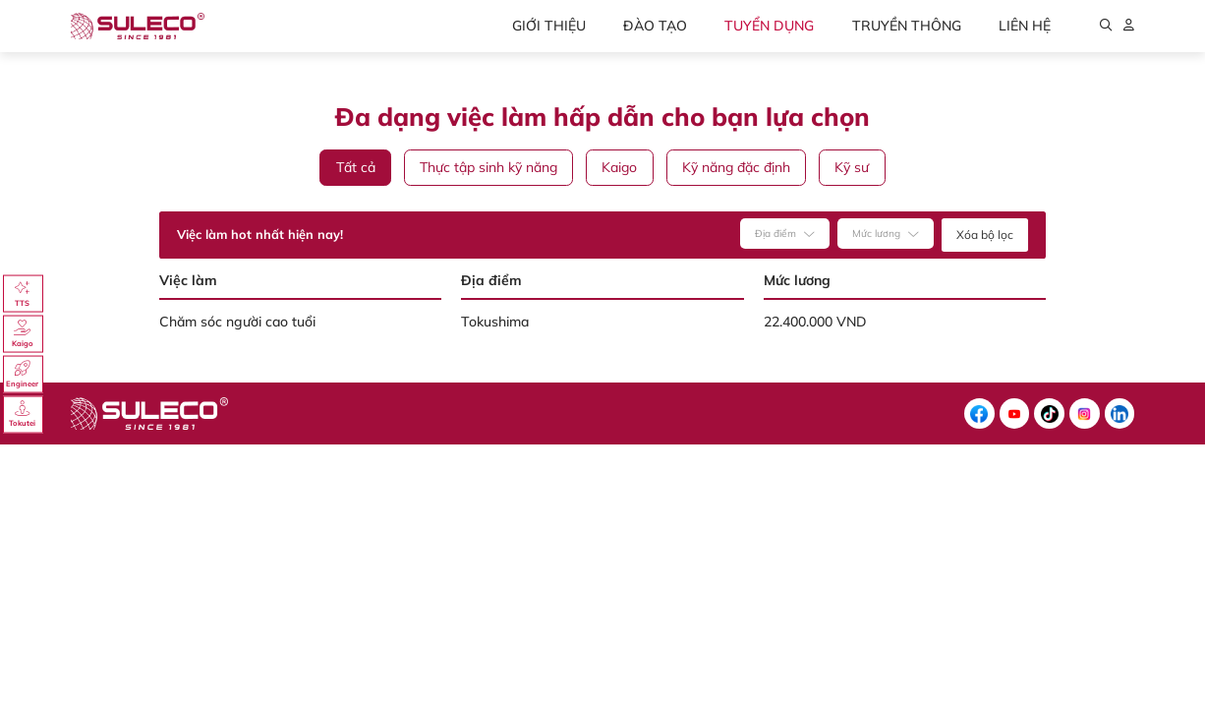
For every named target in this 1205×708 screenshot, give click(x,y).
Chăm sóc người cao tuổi (237, 321)
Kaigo (619, 167)
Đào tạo (655, 25)
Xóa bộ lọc (984, 234)
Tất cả (355, 167)
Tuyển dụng (769, 25)
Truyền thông (906, 25)
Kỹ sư (851, 167)
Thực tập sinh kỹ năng (488, 167)
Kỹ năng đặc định (736, 167)
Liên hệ (1025, 25)
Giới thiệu (549, 25)
